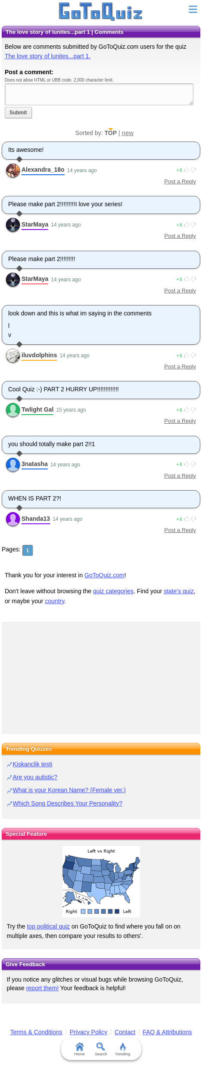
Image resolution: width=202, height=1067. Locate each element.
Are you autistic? (35, 777)
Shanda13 (36, 518)
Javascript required (99, 94)
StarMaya (35, 224)
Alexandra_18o (43, 169)
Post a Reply (180, 181)
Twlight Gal (37, 409)
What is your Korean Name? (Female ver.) (69, 790)
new (128, 132)
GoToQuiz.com (104, 575)
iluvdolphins (39, 355)
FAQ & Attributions (167, 1032)
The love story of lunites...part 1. (47, 56)
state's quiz (179, 591)
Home (79, 1049)
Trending (122, 1049)
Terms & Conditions (36, 1032)
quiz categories (113, 591)
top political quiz (48, 926)
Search (101, 1049)
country (54, 601)
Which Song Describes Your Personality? (67, 803)
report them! (42, 988)
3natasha (35, 463)
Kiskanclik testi (33, 764)
